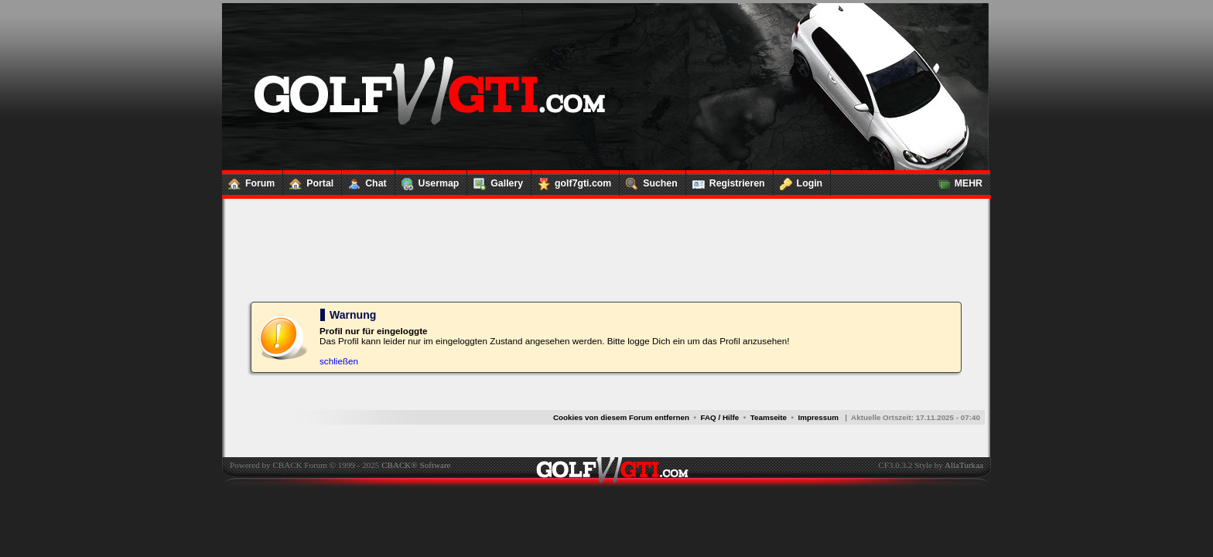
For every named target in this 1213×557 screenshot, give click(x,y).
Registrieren (725, 180)
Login (798, 180)
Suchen (648, 180)
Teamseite (768, 417)
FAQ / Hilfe (720, 417)
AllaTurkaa (964, 465)
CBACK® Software (415, 465)
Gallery (495, 180)
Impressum (818, 417)
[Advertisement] (606, 249)
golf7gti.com (571, 180)
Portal (308, 180)
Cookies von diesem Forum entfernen (621, 417)
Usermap (427, 180)
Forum (248, 180)
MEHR (956, 180)
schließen (338, 361)
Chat (364, 180)
